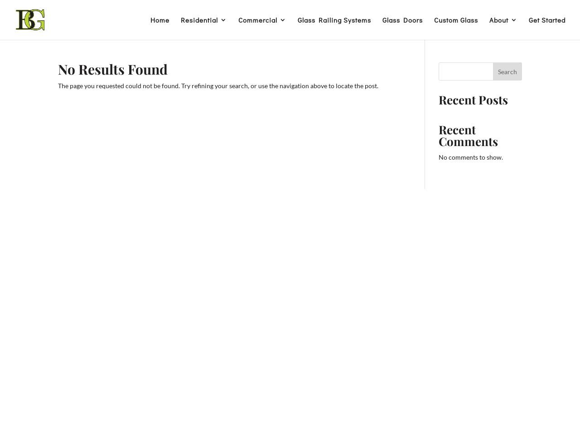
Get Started (547, 20)
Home (159, 20)
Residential (199, 20)
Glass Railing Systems (334, 20)
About (498, 20)
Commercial (257, 20)
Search (507, 72)
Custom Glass (456, 20)
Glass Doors (402, 20)
